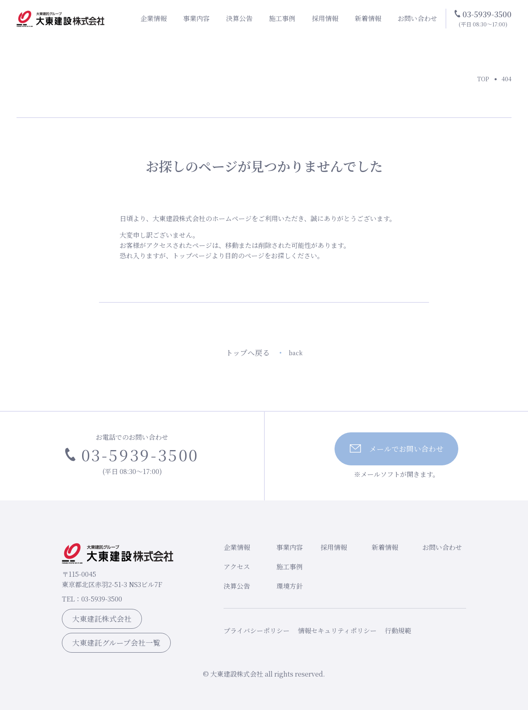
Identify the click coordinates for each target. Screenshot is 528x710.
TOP (483, 79)
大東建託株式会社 (102, 618)
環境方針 (289, 586)
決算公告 (239, 18)
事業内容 (196, 18)
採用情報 (325, 18)
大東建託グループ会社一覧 (116, 642)
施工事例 (282, 18)
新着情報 (368, 18)
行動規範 (398, 630)
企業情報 (153, 18)
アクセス (237, 566)
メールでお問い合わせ (396, 448)
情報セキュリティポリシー (337, 630)
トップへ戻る (264, 352)
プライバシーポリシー (257, 630)
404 (507, 79)
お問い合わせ (417, 18)
